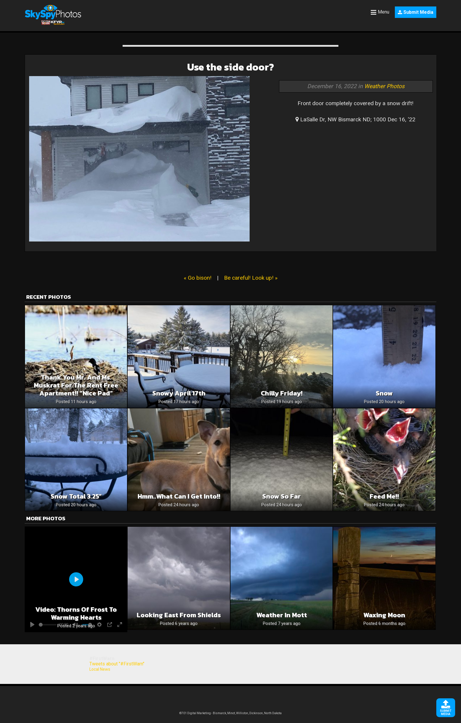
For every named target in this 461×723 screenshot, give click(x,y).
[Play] (76, 579)
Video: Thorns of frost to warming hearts (76, 613)
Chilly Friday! (282, 393)
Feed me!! (384, 496)
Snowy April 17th (179, 393)
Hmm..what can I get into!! (179, 496)
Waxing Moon (384, 615)
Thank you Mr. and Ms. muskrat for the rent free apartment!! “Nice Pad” (76, 385)
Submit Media (415, 12)
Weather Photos (384, 86)
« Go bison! (197, 277)
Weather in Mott (281, 615)
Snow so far (281, 496)
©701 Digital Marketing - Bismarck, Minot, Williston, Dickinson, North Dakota (230, 713)
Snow (384, 393)
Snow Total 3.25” (76, 496)
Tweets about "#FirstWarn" (116, 664)
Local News (99, 669)
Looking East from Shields (179, 615)
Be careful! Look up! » (251, 277)
